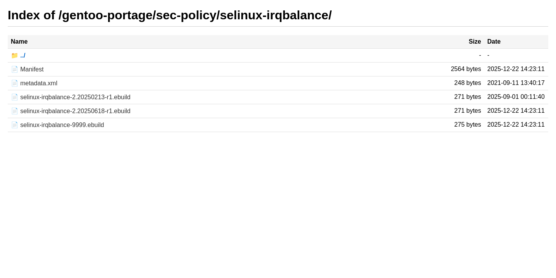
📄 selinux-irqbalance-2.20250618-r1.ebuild (71, 111)
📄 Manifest (27, 69)
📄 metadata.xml (34, 83)
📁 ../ (18, 55)
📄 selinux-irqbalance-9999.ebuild (57, 125)
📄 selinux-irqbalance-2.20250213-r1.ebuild (71, 97)
